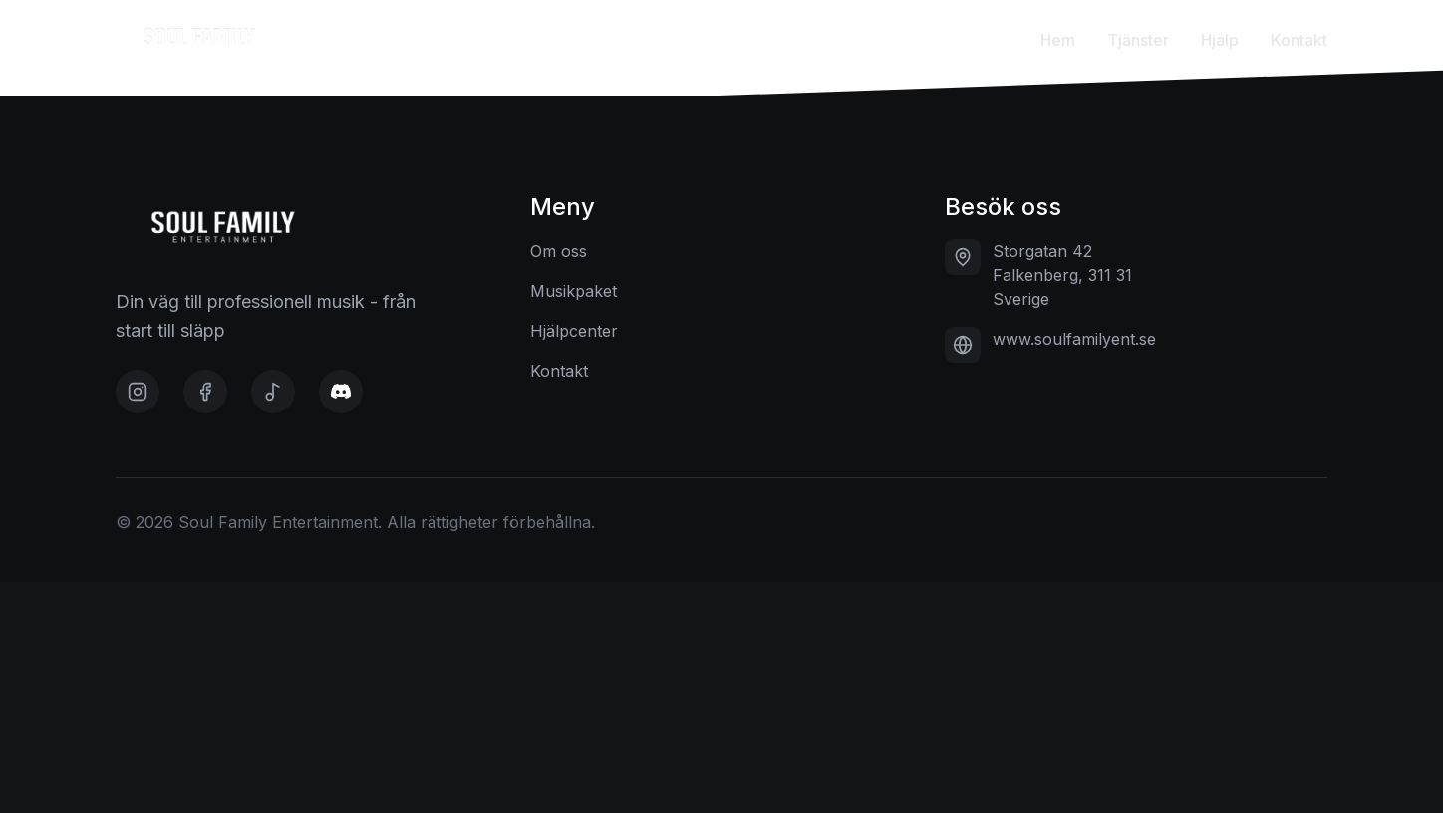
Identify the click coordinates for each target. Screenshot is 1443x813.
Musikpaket (573, 291)
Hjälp (1220, 40)
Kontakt (1299, 40)
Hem (1057, 40)
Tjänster (1138, 40)
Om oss (558, 251)
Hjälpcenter (574, 331)
